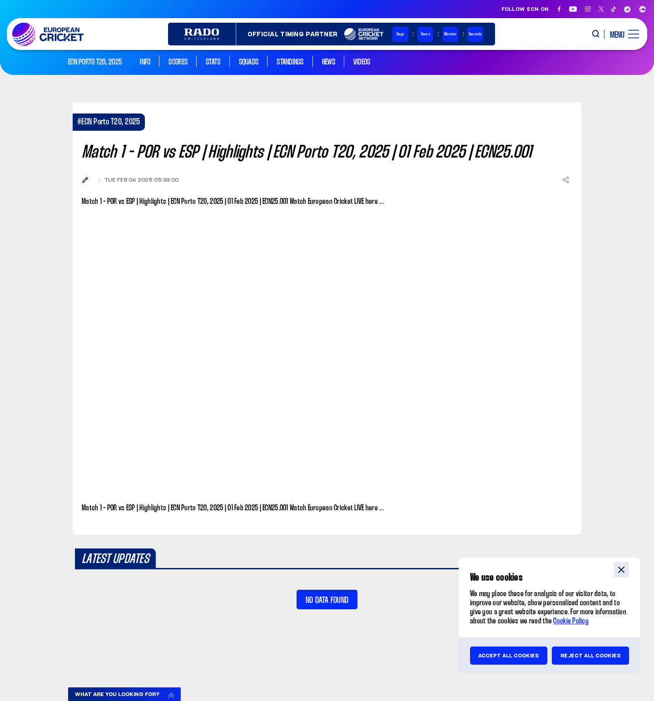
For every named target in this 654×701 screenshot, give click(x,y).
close (621, 570)
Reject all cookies (590, 655)
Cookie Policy (571, 621)
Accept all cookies (508, 655)
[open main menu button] (621, 34)
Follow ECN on (525, 9)
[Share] (565, 180)
